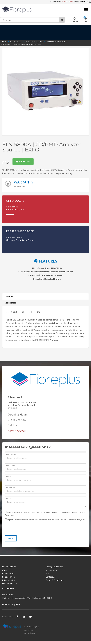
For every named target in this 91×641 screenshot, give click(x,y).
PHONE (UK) (11, 488)
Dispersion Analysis (55, 41)
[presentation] (28, 528)
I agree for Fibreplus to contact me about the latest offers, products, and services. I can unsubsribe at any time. (45, 519)
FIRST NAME (11, 455)
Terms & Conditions (55, 580)
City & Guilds (8, 573)
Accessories (51, 570)
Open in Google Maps (12, 604)
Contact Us (50, 576)
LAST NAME (10, 466)
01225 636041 (79, 2)
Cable (5, 570)
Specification (10, 302)
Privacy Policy (9, 515)
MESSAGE (10, 499)
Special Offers (8, 576)
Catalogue (15, 41)
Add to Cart (23, 161)
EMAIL (8, 477)
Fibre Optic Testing (34, 41)
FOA (47, 573)
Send (10, 538)
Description (10, 296)
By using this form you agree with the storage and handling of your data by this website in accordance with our (45, 513)
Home (4, 41)
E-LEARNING (55, 2)
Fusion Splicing (9, 566)
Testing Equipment (54, 566)
